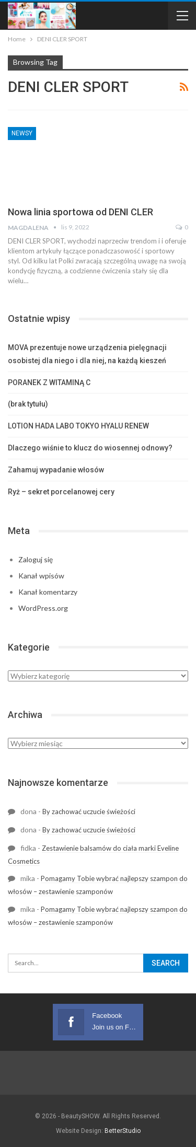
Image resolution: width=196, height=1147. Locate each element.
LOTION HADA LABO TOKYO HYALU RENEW (78, 426)
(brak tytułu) (28, 404)
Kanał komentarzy (47, 591)
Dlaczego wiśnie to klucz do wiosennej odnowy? (90, 448)
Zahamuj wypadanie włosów (56, 470)
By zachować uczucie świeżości (88, 811)
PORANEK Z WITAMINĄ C (49, 382)
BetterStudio (123, 1130)
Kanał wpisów (41, 575)
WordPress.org (43, 608)
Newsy (21, 133)
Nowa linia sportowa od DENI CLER (80, 211)
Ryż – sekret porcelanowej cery (61, 492)
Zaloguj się (35, 559)
